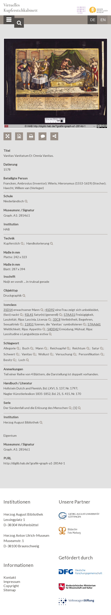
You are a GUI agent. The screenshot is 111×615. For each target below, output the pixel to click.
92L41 (29, 314)
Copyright (11, 586)
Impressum (12, 581)
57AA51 (69, 314)
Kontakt (10, 577)
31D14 (8, 310)
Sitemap (10, 590)
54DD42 (53, 329)
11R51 (29, 324)
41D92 (50, 310)
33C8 (56, 319)
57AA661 (94, 324)
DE (92, 20)
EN (103, 20)
